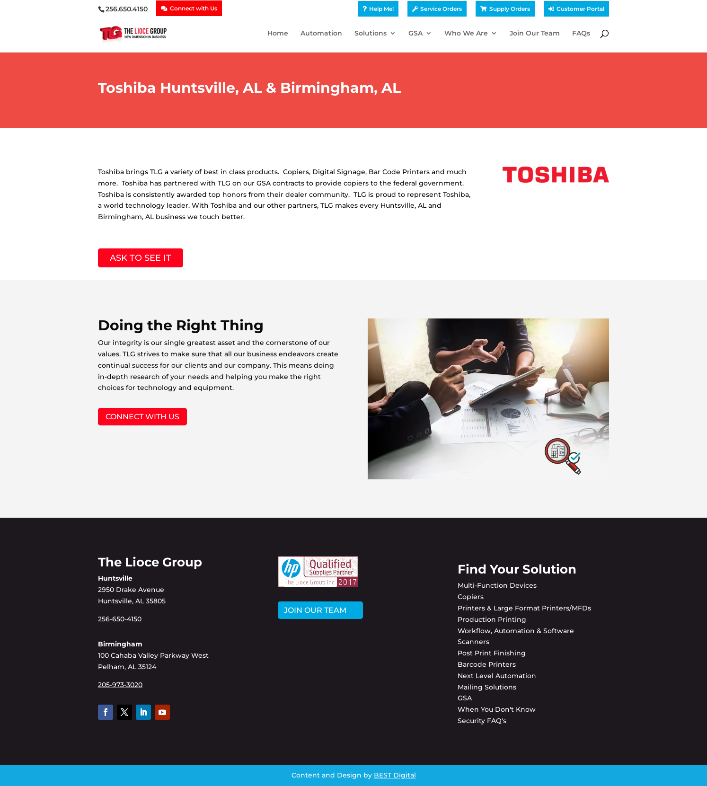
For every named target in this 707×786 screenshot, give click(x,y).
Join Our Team (535, 33)
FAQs (581, 33)
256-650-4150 (119, 619)
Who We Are (466, 33)
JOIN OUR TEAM (315, 610)
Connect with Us (193, 8)
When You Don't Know (497, 709)
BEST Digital (395, 775)
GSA (415, 33)
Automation (321, 33)
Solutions (370, 33)
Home (277, 33)
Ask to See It (140, 258)
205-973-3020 (120, 684)
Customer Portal (580, 9)
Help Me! (381, 9)
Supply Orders (509, 9)
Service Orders (441, 9)
